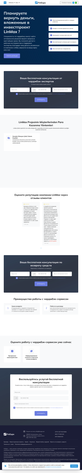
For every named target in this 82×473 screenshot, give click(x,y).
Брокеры (6, 442)
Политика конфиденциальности (23, 444)
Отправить (41, 100)
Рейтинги (12, 2)
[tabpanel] (31, 237)
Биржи (26, 442)
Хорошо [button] (74, 466)
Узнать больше (12, 56)
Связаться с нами (9, 444)
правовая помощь (67, 2)
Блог (18, 2)
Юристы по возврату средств (58, 442)
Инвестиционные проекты (17, 442)
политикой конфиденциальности (59, 93)
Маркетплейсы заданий (42, 442)
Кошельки (32, 442)
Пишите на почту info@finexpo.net (33, 431)
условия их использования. (53, 467)
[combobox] (33, 90)
